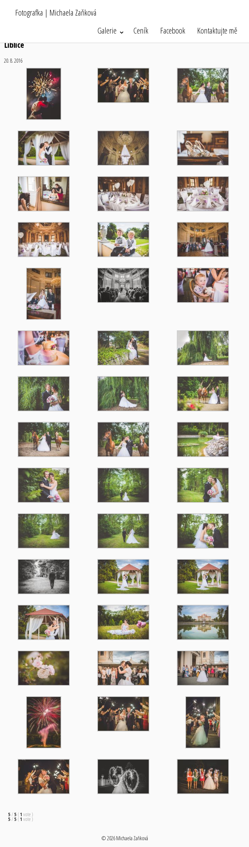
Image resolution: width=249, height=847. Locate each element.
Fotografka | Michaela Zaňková (56, 12)
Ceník (140, 30)
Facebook (172, 30)
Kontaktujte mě (217, 30)
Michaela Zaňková (132, 838)
